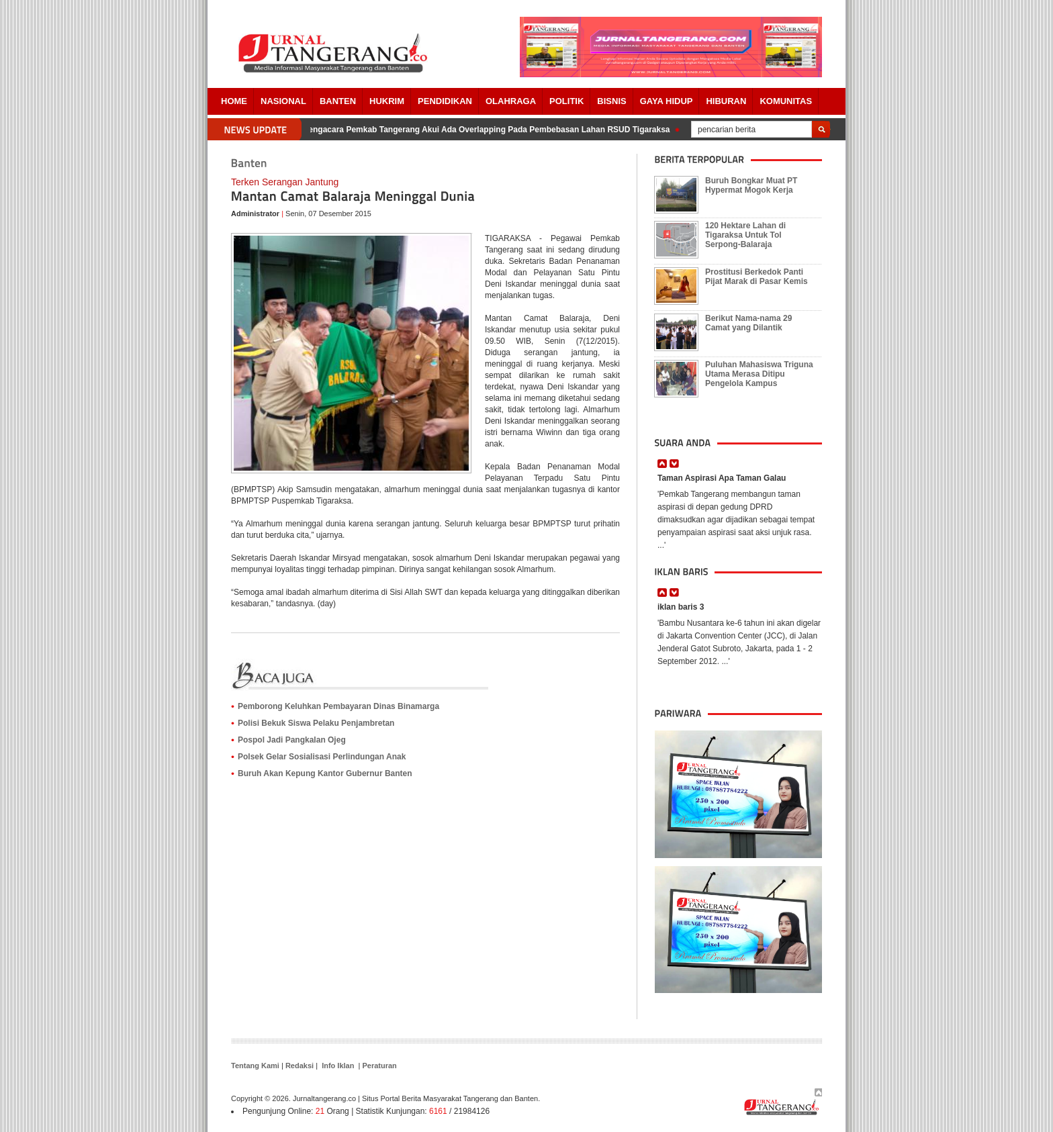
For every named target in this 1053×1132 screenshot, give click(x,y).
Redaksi (299, 1066)
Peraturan (379, 1066)
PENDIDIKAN (445, 101)
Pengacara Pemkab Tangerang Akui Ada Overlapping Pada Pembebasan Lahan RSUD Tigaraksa (488, 129)
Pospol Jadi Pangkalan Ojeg (292, 740)
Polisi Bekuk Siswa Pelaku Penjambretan (316, 723)
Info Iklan (338, 1066)
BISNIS (611, 101)
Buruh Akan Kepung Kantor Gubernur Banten (325, 773)
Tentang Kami (255, 1066)
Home (234, 101)
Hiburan (726, 101)
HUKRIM (386, 101)
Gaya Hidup (666, 101)
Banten (338, 101)
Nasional (283, 101)
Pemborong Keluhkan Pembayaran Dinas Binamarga (338, 706)
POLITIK (566, 101)
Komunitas (786, 101)
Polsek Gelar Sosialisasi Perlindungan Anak (322, 756)
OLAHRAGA (511, 101)
